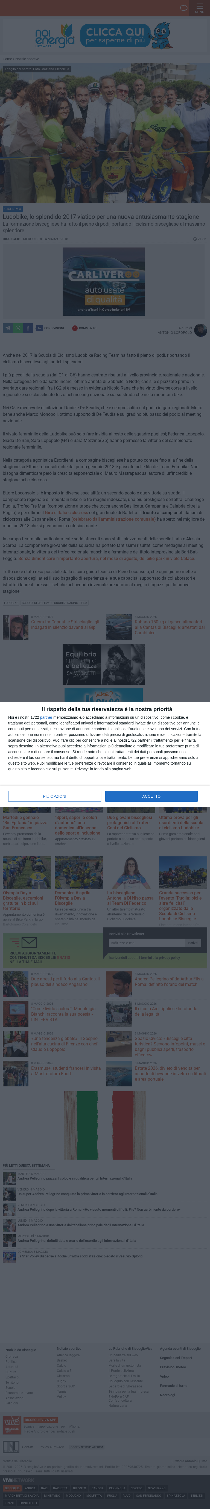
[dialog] (105, 754)
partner (46, 717)
